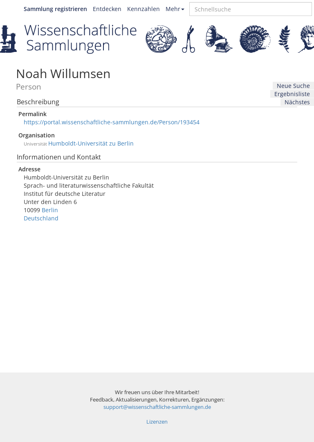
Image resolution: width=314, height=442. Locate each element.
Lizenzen (157, 421)
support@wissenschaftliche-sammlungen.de (157, 407)
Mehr (175, 9)
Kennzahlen (143, 9)
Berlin (50, 210)
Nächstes (297, 102)
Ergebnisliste (292, 94)
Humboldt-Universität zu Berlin (91, 143)
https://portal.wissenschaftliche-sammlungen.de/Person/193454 (112, 122)
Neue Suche (293, 86)
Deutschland (41, 218)
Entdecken (107, 9)
